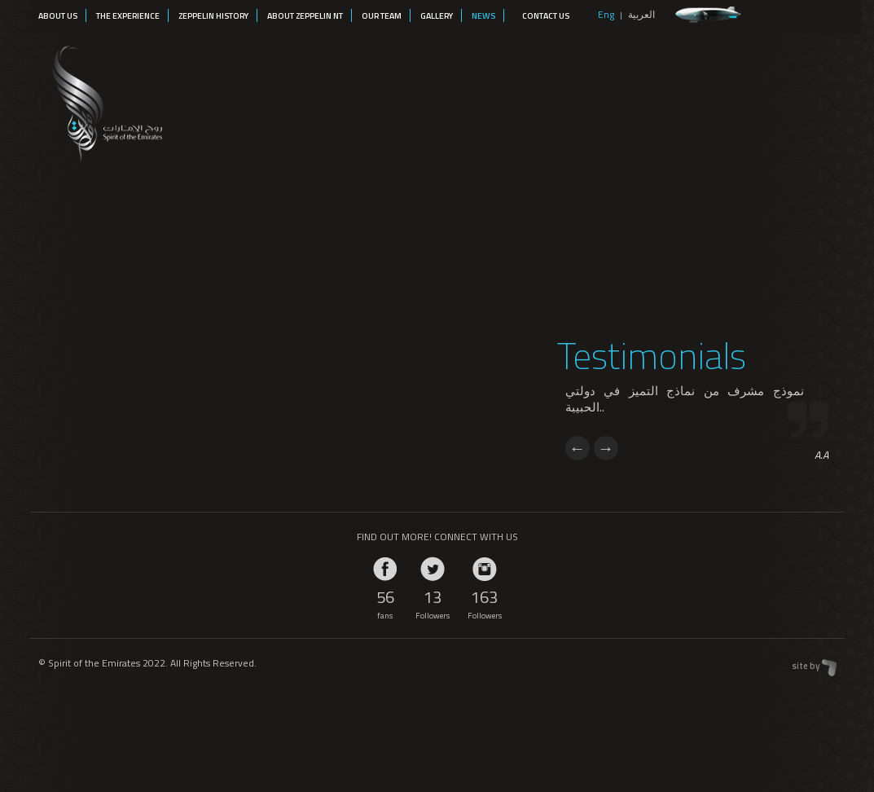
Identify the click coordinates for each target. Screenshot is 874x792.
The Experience (128, 15)
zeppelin (708, 15)
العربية (641, 14)
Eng (606, 14)
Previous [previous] (577, 448)
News (483, 15)
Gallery (436, 15)
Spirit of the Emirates (104, 100)
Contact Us (545, 15)
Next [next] (606, 448)
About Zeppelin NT (305, 15)
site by (805, 665)
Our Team (382, 15)
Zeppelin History (213, 15)
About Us (57, 15)
